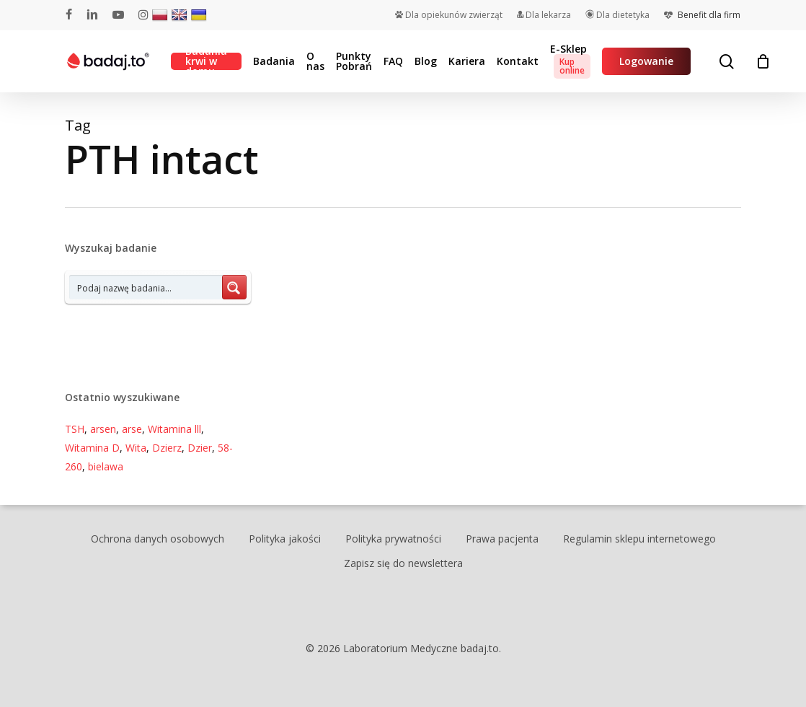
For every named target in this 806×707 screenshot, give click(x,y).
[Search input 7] (146, 287)
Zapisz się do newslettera (403, 563)
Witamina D (92, 447)
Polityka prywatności (393, 538)
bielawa (105, 466)
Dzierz (167, 447)
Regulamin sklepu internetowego (639, 538)
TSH (74, 429)
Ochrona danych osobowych (157, 538)
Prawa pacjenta (502, 538)
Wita (135, 447)
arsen (103, 429)
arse (132, 429)
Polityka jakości (285, 538)
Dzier (199, 447)
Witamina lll (174, 429)
